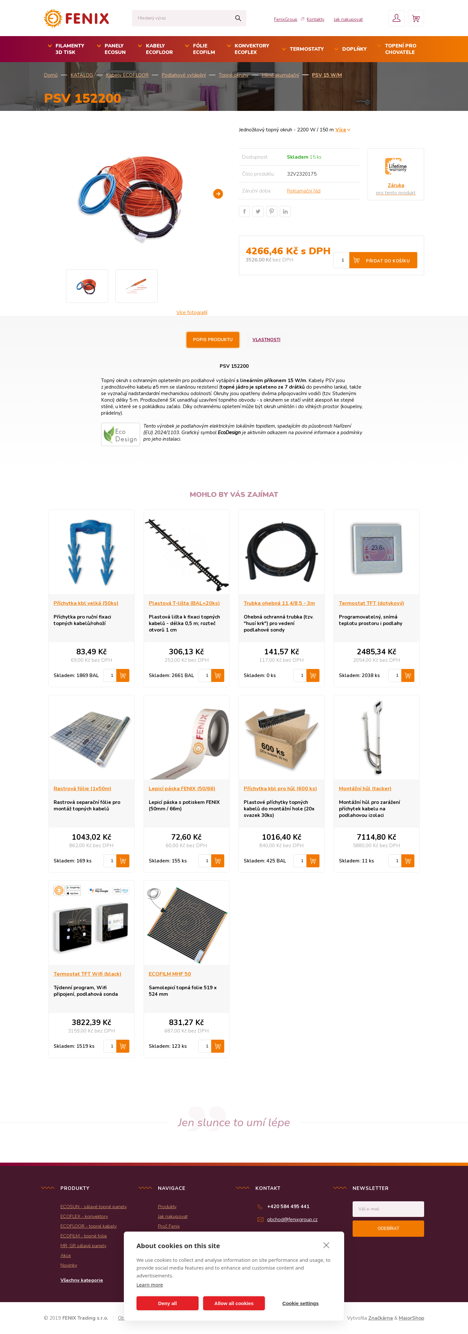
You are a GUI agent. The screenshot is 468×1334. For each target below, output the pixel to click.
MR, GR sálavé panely (83, 1245)
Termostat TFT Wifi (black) (88, 974)
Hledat (238, 18)
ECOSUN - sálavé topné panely (93, 1206)
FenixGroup (285, 19)
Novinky (68, 1265)
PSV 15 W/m (327, 75)
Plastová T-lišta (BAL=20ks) (184, 603)
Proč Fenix (169, 1226)
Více (340, 129)
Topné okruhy (234, 75)
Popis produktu (213, 340)
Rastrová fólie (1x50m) (82, 788)
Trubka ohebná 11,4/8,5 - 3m (279, 603)
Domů (51, 75)
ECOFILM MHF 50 (170, 974)
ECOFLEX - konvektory (84, 1216)
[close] (326, 1245)
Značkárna (380, 1318)
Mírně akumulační (280, 75)
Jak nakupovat (348, 19)
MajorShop (411, 1318)
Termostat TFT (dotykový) (371, 603)
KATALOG (82, 75)
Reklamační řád (303, 191)
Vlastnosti (266, 340)
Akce (65, 1255)
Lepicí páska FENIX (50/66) (182, 788)
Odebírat (388, 1229)
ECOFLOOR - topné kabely (88, 1226)
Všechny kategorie (81, 1280)
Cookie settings (300, 1303)
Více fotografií (191, 312)
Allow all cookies (234, 1303)
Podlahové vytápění (184, 75)
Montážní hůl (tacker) (365, 788)
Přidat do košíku (388, 261)
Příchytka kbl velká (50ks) (86, 603)
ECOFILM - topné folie (83, 1236)
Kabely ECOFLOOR (127, 75)
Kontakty (315, 19)
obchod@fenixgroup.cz (292, 1219)
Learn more (149, 1284)
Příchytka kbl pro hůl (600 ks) (280, 788)
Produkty (167, 1206)
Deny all (167, 1303)
